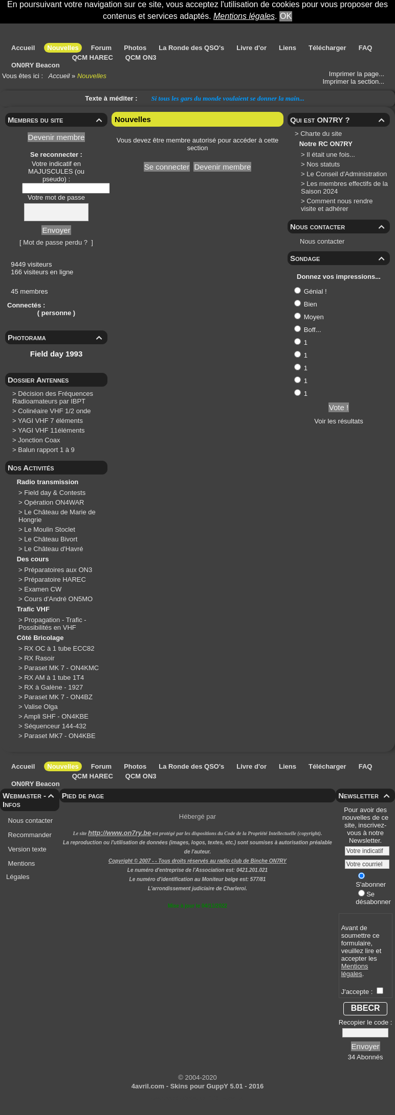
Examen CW (43, 589)
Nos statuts (323, 164)
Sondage (338, 258)
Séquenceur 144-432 (56, 726)
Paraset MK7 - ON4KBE (60, 736)
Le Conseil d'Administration (346, 174)
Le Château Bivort (51, 539)
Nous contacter (338, 226)
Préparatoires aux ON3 (59, 570)
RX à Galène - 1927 (54, 687)
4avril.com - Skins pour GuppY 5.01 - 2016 (197, 1086)
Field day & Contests (55, 492)
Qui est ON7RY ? (338, 119)
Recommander (29, 835)
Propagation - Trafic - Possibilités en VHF (52, 623)
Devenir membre (56, 137)
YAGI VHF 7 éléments (50, 420)
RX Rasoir (40, 658)
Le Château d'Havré (54, 549)
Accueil (59, 76)
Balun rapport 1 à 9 (46, 450)
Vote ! (338, 407)
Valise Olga (41, 706)
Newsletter (365, 795)
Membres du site (56, 119)
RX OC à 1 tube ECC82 (60, 648)
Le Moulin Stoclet (50, 529)
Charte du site (321, 133)
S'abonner (371, 880)
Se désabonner (373, 898)
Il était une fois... (330, 154)
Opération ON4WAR (55, 502)
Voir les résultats (338, 421)
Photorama (56, 337)
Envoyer (56, 230)
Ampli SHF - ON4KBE (57, 716)
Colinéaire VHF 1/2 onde (54, 411)
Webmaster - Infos (30, 800)
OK (286, 16)
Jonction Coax (39, 440)
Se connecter (166, 166)
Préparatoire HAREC (55, 579)
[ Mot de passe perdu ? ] (56, 242)
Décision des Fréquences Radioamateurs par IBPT (52, 397)
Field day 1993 (56, 353)
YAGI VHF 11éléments (51, 430)
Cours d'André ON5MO (59, 599)
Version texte (26, 849)
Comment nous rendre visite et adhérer (337, 204)
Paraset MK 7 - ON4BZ (59, 697)
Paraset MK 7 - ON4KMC (62, 668)
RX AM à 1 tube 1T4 (55, 677)
